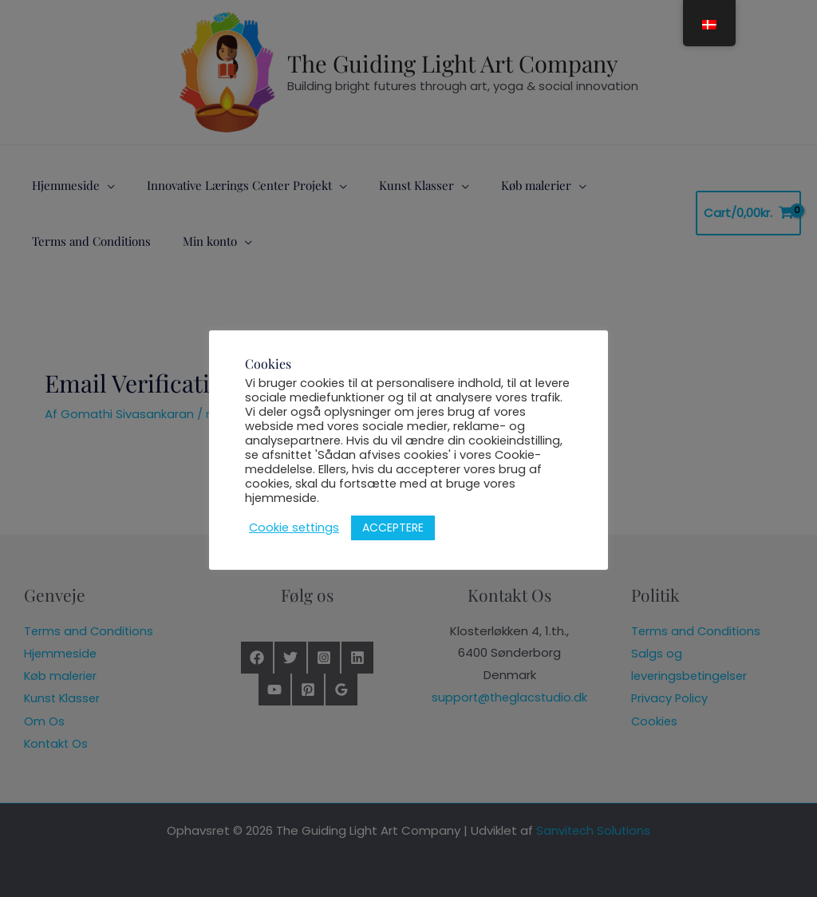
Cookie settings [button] (294, 527)
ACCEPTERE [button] (393, 527)
